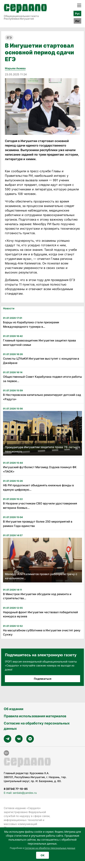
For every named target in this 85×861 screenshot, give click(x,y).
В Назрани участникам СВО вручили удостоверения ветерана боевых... (40, 506)
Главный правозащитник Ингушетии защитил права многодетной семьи (39, 343)
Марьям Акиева (15, 68)
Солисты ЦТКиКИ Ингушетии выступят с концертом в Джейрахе (41, 361)
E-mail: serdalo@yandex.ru (20, 792)
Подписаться (42, 678)
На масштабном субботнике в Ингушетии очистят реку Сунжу (41, 632)
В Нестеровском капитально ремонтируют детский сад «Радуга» (42, 397)
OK (42, 855)
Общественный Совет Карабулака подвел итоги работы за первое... (42, 379)
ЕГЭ (9, 37)
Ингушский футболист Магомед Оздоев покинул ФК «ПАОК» (40, 469)
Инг (77, 20)
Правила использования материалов (35, 716)
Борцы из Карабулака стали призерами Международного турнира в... (31, 324)
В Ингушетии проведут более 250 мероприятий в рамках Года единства (37, 524)
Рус (77, 13)
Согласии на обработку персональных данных (49, 848)
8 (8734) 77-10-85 (16, 788)
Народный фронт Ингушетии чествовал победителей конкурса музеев (40, 614)
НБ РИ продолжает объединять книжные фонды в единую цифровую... (38, 487)
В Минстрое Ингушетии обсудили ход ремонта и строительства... (37, 596)
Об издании (13, 709)
